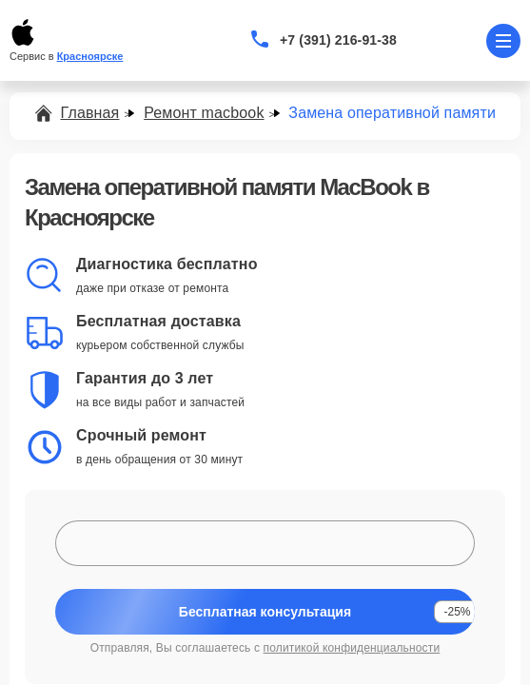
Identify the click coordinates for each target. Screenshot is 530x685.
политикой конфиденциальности (352, 648)
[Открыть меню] (503, 41)
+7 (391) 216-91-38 (338, 40)
